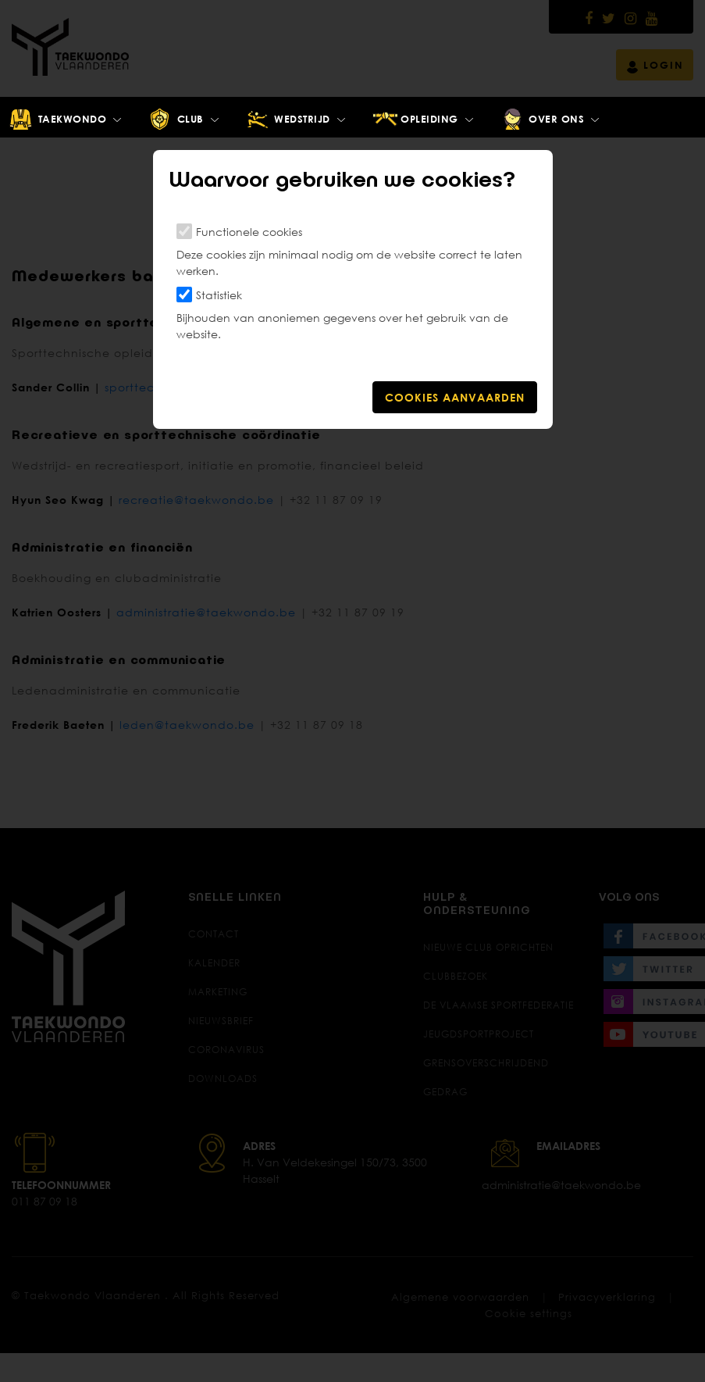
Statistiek (219, 295)
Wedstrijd (287, 119)
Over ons (542, 119)
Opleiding (415, 119)
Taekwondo (57, 119)
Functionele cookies (249, 231)
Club (176, 119)
